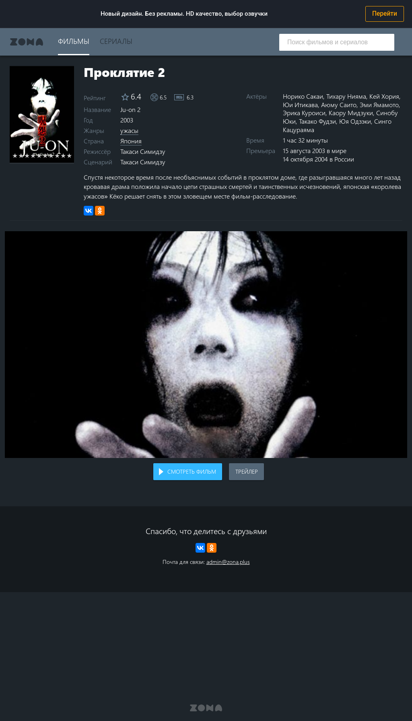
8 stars (57, 155)
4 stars (33, 155)
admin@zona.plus (228, 562)
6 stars (45, 155)
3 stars (27, 155)
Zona (26, 42)
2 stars (21, 155)
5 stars (39, 155)
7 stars (51, 155)
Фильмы (73, 41)
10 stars (69, 155)
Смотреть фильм (191, 471)
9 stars (63, 155)
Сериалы (116, 41)
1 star (15, 155)
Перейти (384, 13)
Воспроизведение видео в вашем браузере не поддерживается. (206, 344)
